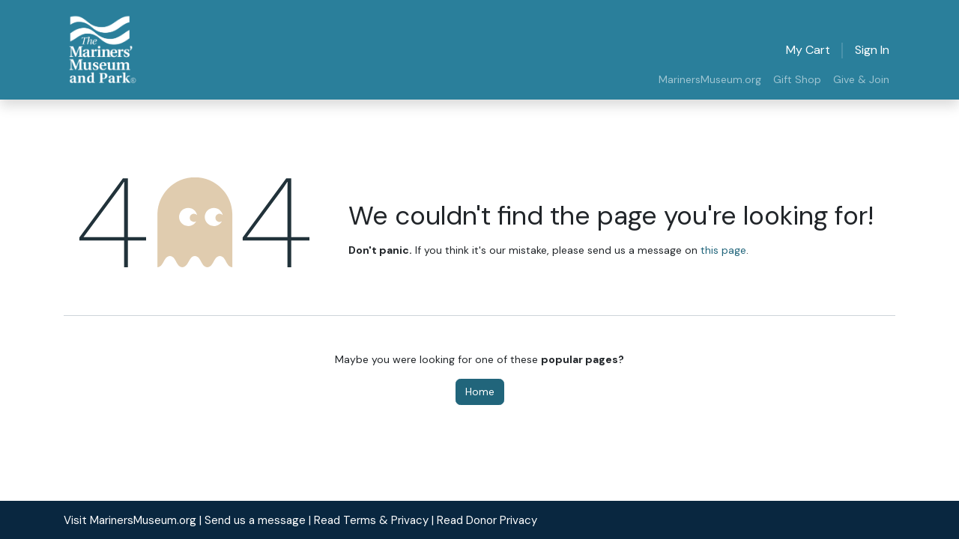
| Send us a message (252, 520)
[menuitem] (710, 80)
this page (723, 250)
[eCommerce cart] (808, 50)
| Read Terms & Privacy (369, 520)
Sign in (872, 50)
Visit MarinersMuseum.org (130, 520)
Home (479, 391)
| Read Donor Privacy (484, 520)
